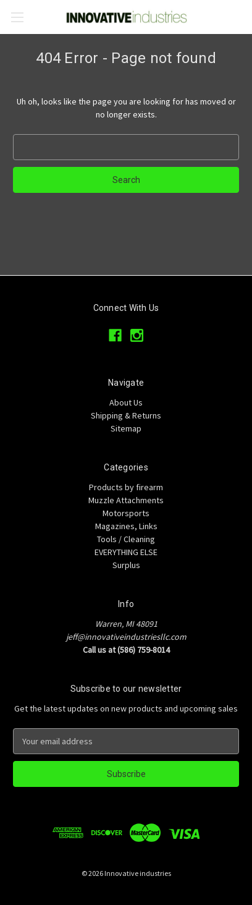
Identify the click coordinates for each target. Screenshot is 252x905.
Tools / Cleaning (126, 539)
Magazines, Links (126, 526)
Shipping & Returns (126, 415)
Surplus (126, 565)
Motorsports (126, 513)
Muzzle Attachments (126, 500)
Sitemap (126, 428)
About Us (126, 402)
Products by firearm (126, 487)
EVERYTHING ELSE (126, 552)
